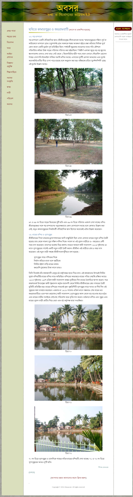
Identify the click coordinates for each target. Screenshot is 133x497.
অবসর (9, 104)
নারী (9, 93)
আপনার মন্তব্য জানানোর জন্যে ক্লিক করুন (68, 478)
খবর (9, 48)
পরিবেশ (10, 98)
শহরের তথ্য (11, 37)
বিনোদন (10, 42)
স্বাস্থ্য (9, 87)
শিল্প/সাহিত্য (11, 72)
